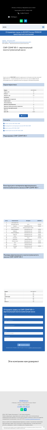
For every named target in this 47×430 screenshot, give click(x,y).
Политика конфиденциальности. (32, 419)
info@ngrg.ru (23, 401)
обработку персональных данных (34, 347)
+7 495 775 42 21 (23, 406)
